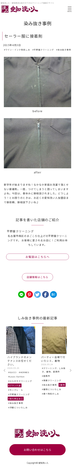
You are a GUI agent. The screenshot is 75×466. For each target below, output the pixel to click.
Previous (4, 370)
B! (53, 294)
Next (70, 370)
